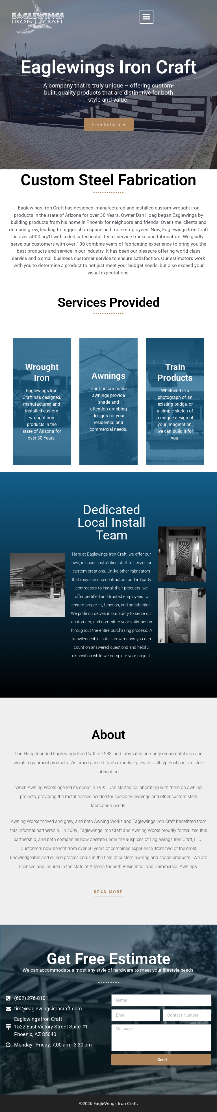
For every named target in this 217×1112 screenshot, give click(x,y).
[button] (146, 17)
